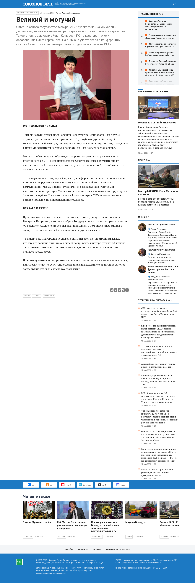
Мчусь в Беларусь (135, 522)
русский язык (49, 296)
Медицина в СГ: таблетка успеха (157, 122)
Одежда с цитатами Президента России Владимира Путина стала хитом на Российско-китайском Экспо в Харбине (158, 436)
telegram (85, 484)
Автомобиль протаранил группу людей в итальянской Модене (158, 365)
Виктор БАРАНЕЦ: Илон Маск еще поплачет (173, 523)
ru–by (102, 484)
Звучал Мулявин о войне (37, 522)
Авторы (97, 549)
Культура (61, 537)
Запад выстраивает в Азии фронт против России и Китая (163, 269)
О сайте (69, 549)
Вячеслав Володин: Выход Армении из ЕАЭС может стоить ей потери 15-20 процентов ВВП (159, 72)
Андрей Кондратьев (71, 13)
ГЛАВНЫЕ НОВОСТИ (151, 14)
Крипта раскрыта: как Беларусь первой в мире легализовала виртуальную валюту (105, 526)
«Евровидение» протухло (161, 249)
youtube (66, 484)
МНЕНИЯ (142, 217)
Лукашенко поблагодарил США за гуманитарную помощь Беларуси (159, 84)
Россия (27, 296)
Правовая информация (117, 549)
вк (31, 484)
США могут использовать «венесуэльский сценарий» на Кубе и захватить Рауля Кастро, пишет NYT (159, 313)
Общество (28, 537)
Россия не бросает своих (161, 224)
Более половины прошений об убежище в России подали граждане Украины (157, 472)
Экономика (97, 537)
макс (120, 484)
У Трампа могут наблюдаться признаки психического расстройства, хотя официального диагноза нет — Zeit (159, 351)
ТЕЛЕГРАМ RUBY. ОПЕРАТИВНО (154, 300)
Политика (144, 160)
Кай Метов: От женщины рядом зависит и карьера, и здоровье (72, 525)
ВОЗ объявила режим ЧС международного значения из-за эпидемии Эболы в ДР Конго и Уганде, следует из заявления (158, 397)
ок (49, 484)
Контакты (83, 549)
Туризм (129, 537)
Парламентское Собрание (27, 13)
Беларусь (36, 296)
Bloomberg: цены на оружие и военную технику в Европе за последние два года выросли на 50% (158, 380)
